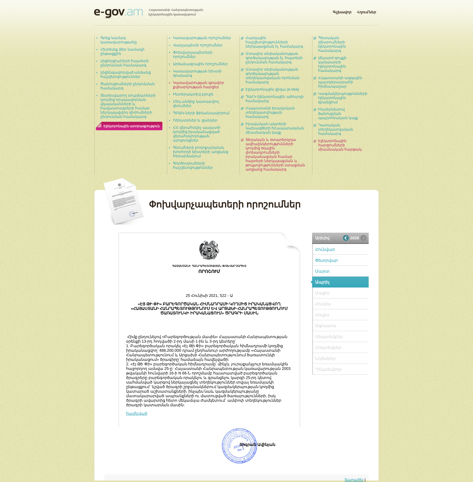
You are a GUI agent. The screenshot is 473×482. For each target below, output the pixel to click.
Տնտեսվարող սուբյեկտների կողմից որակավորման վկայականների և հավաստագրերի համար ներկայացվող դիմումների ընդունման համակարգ (128, 106)
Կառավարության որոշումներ (202, 38)
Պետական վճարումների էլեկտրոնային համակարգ (332, 44)
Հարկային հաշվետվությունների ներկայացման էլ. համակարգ (274, 42)
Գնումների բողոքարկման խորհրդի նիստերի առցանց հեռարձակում (200, 151)
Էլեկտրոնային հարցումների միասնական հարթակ (340, 145)
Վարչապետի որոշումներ (198, 45)
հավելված (136, 413)
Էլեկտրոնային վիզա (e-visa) (272, 89)
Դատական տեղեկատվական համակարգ (335, 129)
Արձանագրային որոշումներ (200, 64)
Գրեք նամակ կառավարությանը (118, 40)
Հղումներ (366, 11)
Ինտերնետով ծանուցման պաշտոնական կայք (338, 113)
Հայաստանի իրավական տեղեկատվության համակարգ (270, 112)
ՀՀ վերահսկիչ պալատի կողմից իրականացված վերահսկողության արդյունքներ (196, 133)
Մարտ (322, 271)
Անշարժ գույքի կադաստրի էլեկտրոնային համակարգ (332, 64)
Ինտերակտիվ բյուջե (193, 94)
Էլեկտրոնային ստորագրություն (131, 126)
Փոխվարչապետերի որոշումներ (193, 54)
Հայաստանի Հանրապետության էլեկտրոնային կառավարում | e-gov (148, 13)
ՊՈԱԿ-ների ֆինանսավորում (201, 113)
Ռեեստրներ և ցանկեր (195, 120)
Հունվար (325, 249)
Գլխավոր (342, 11)
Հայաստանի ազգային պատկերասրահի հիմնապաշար (340, 82)
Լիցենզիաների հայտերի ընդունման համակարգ (124, 63)
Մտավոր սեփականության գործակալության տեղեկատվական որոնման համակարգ (273, 75)
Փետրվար (326, 260)
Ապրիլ (322, 282)
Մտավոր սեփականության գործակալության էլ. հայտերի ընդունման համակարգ (274, 58)
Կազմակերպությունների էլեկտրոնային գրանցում (342, 97)
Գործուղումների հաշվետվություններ (193, 165)
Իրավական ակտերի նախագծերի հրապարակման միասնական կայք (275, 128)
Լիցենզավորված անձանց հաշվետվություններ (125, 74)
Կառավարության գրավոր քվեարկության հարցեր (198, 85)
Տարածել (354, 479)
